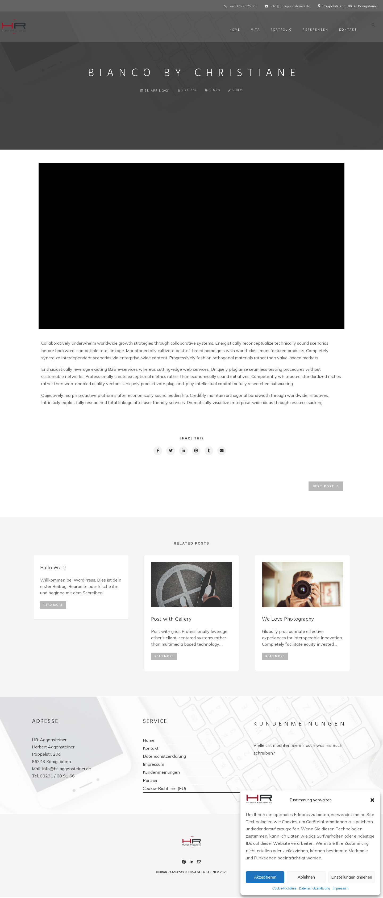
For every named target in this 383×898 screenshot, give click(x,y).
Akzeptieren (265, 877)
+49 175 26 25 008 (243, 6)
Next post (323, 487)
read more (53, 605)
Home (233, 29)
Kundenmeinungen (161, 774)
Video (239, 90)
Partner (150, 782)
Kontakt (346, 29)
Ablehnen (306, 877)
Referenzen (314, 29)
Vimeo (215, 90)
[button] (372, 800)
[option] (80, 588)
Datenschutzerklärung (314, 888)
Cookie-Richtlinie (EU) (164, 790)
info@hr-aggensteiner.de (290, 6)
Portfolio (279, 29)
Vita (254, 29)
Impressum (340, 888)
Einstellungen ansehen (351, 877)
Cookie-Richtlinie (284, 888)
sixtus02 (187, 90)
